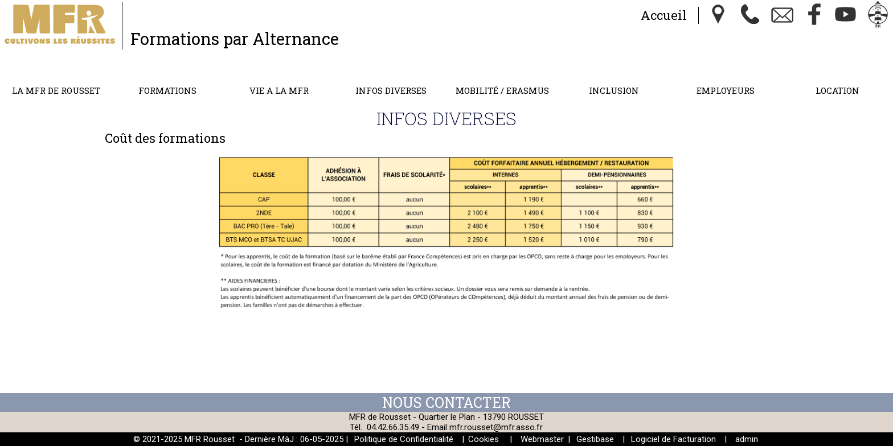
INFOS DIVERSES (391, 90)
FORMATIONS (167, 90)
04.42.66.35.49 (393, 427)
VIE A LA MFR (279, 90)
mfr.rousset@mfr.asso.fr (496, 427)
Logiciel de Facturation (673, 439)
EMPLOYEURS (726, 90)
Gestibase (595, 439)
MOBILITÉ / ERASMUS (502, 90)
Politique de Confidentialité (403, 439)
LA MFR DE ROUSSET (56, 90)
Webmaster (542, 439)
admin (746, 439)
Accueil (664, 15)
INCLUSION (614, 90)
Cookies (483, 439)
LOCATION (837, 90)
